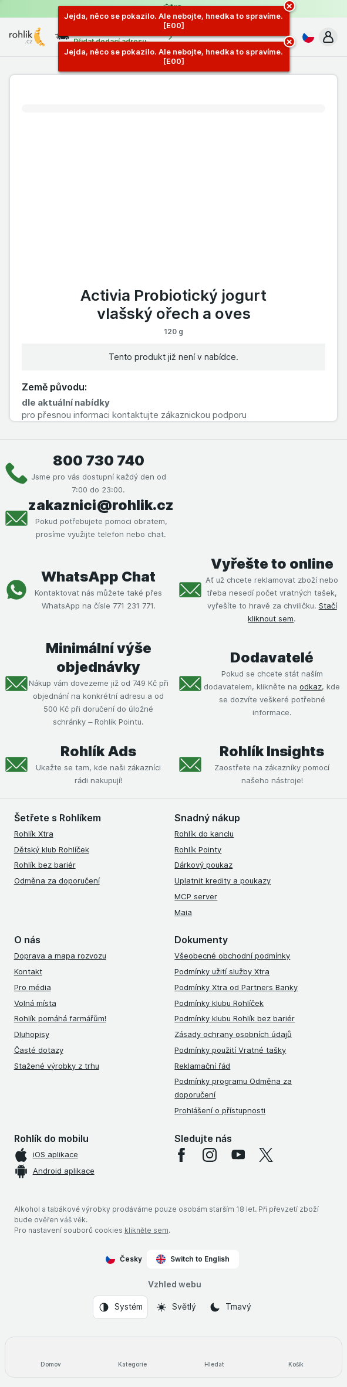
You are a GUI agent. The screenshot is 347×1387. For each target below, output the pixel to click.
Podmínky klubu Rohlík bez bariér (234, 1018)
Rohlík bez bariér (45, 864)
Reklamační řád (202, 1065)
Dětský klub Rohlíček (51, 849)
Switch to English (193, 1259)
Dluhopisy (31, 1034)
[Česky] (306, 37)
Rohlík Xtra (33, 833)
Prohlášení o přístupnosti (219, 1110)
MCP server (195, 896)
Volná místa (35, 1003)
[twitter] (266, 1155)
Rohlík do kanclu (204, 833)
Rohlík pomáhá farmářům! (60, 1018)
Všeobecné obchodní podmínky (232, 955)
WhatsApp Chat (98, 576)
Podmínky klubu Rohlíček (219, 1003)
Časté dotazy (38, 1050)
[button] (328, 37)
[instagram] (210, 1155)
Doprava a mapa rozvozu (60, 955)
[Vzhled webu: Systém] (120, 1307)
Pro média (32, 987)
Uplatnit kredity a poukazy (222, 880)
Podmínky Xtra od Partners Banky (236, 987)
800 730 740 (98, 460)
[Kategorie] (132, 1357)
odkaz (310, 686)
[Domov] (50, 1357)
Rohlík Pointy (197, 849)
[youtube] (238, 1155)
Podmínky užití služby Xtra (221, 971)
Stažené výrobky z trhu (56, 1065)
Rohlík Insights (272, 751)
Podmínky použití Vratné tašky (230, 1050)
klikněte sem (146, 1230)
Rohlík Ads (98, 751)
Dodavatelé (272, 657)
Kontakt (28, 971)
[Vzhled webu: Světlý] (175, 1307)
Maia (183, 912)
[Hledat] (214, 1357)
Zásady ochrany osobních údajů (233, 1034)
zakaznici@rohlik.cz (101, 505)
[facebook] (181, 1155)
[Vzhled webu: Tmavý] (230, 1307)
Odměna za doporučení (57, 880)
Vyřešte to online (272, 563)
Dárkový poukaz (203, 864)
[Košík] (296, 1357)
